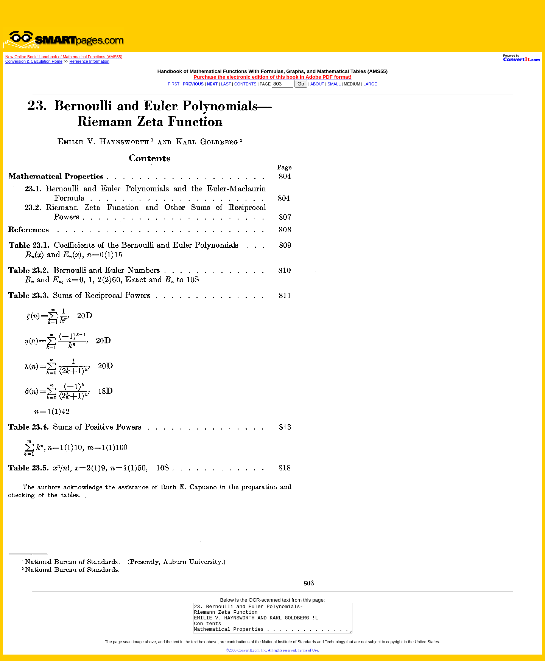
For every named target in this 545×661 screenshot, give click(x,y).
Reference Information (89, 61)
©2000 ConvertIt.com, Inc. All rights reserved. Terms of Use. (272, 656)
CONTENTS (245, 84)
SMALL (334, 84)
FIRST (174, 84)
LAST (226, 84)
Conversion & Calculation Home (33, 61)
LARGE (370, 84)
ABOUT (317, 84)
